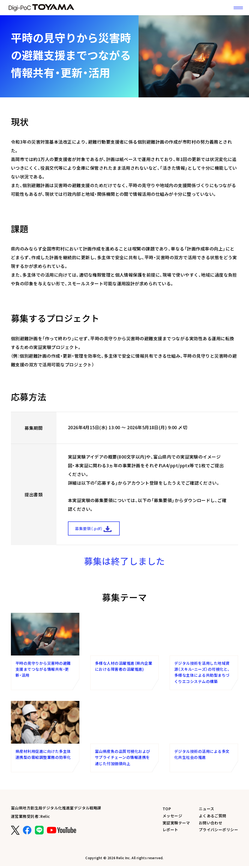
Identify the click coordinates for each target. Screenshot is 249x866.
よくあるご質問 (212, 815)
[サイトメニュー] (238, 7)
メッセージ (172, 815)
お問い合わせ (211, 822)
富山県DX (41, 7)
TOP (167, 808)
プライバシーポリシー (218, 829)
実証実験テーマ (176, 822)
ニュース (206, 808)
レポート (170, 829)
